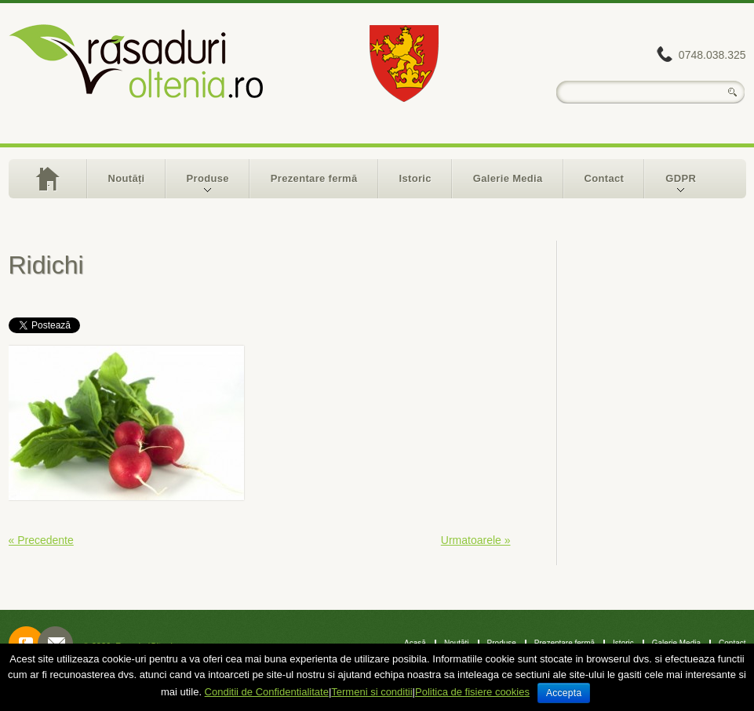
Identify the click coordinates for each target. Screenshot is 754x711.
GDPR (670, 185)
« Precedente (41, 540)
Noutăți (126, 178)
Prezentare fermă (314, 178)
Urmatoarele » (476, 540)
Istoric (415, 178)
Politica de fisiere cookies (472, 692)
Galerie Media (508, 178)
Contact (605, 178)
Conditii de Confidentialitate (267, 692)
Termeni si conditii (371, 692)
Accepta (563, 692)
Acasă (47, 178)
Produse (197, 185)
